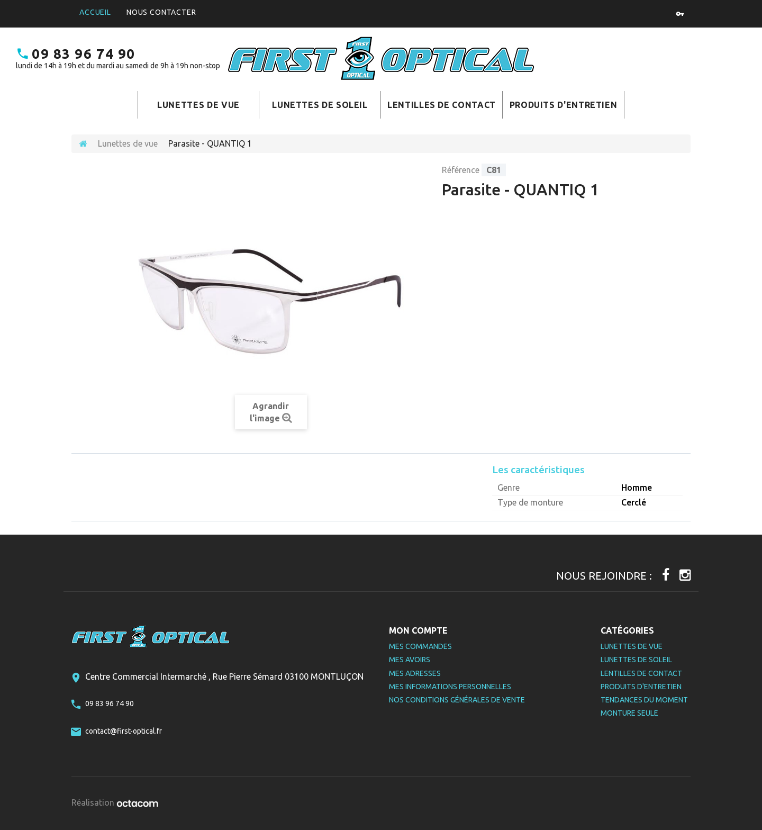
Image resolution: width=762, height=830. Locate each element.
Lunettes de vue (198, 105)
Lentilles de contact (441, 105)
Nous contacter (161, 12)
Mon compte (418, 630)
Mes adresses (415, 673)
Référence (460, 170)
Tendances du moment (644, 700)
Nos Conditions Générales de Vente (457, 700)
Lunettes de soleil (320, 105)
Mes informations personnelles (450, 686)
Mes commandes (420, 646)
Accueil (95, 12)
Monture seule (629, 713)
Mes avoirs (409, 659)
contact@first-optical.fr (123, 731)
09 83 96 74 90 (75, 54)
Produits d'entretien (564, 105)
